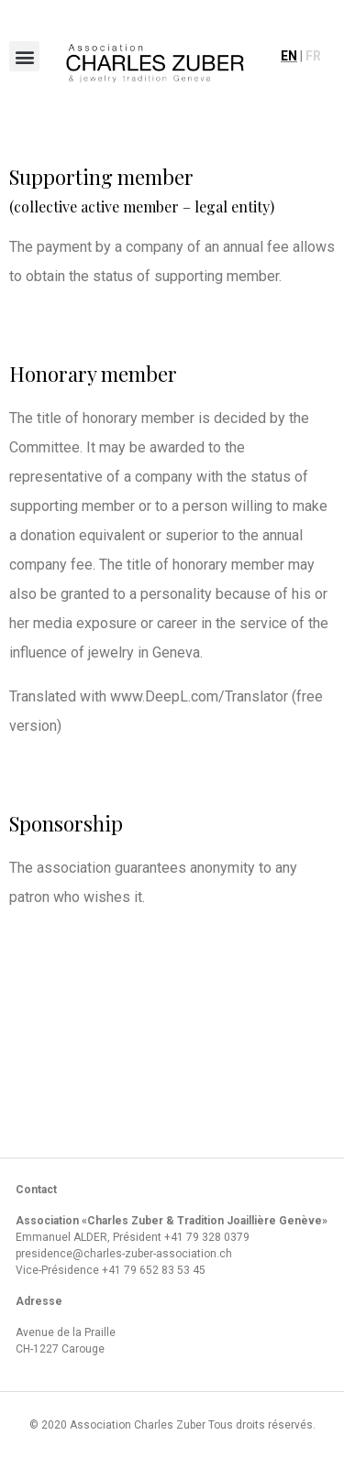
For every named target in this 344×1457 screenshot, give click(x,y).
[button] (24, 56)
